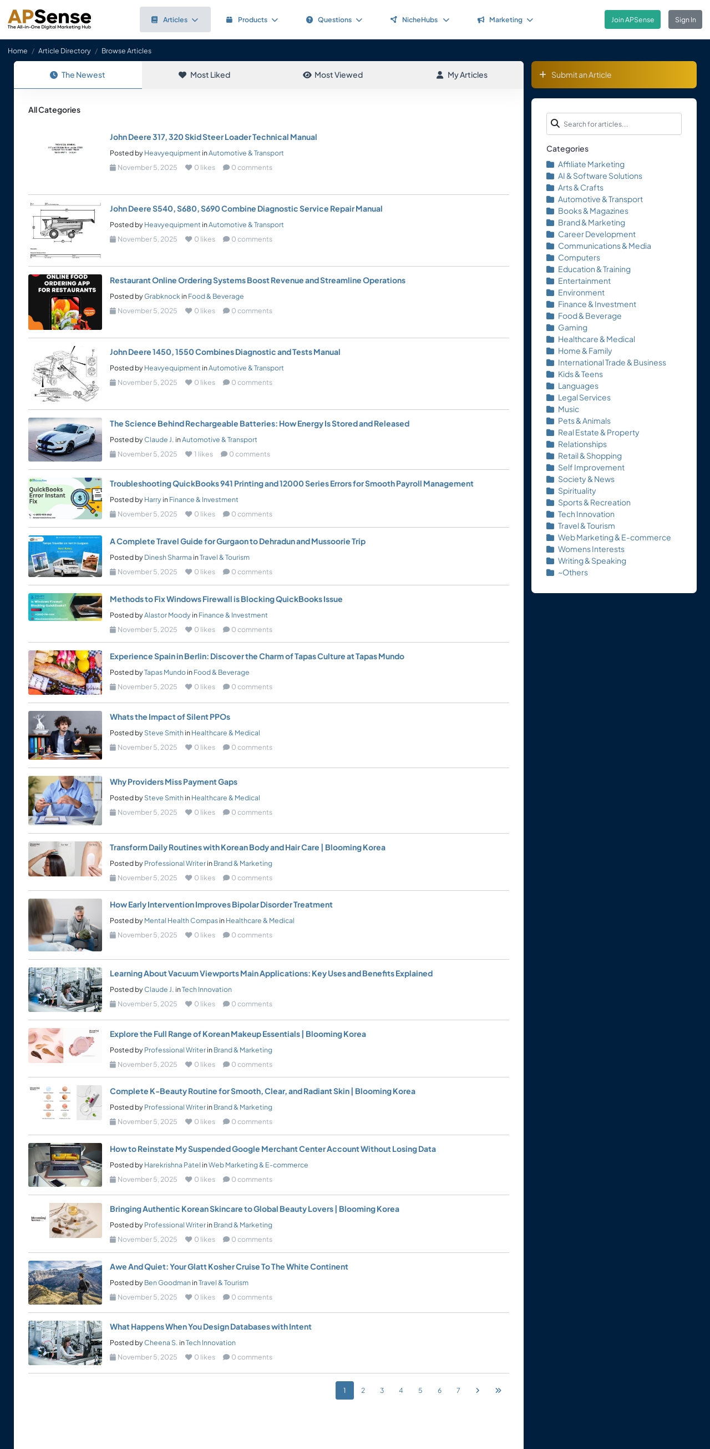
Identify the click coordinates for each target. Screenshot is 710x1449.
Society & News (580, 479)
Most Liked (204, 74)
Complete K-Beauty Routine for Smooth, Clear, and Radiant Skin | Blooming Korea (262, 1091)
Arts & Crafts (575, 187)
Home (18, 50)
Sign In (685, 19)
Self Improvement (585, 467)
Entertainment (578, 280)
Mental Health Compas (181, 920)
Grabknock (162, 296)
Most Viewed (333, 74)
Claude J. (159, 439)
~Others (567, 572)
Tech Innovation (207, 989)
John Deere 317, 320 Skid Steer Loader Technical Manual (213, 137)
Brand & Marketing (243, 863)
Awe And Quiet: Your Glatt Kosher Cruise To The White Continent (229, 1267)
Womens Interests (585, 549)
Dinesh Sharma (168, 557)
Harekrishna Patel (172, 1165)
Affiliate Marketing (585, 164)
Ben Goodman (167, 1282)
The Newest (77, 74)
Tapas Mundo (165, 672)
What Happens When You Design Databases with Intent (211, 1327)
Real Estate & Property (593, 432)
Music (562, 409)
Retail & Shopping (584, 455)
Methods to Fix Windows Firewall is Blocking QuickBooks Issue (226, 599)
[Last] (498, 1391)
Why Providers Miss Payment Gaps (173, 782)
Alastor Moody (167, 615)
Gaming (566, 327)
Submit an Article (575, 74)
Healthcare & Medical (225, 733)
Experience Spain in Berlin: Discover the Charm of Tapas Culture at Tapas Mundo (257, 656)
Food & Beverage (216, 296)
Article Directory (64, 50)
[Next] (478, 1391)
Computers (573, 257)
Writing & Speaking (586, 560)
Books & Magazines (587, 210)
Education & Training (588, 269)
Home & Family (579, 350)
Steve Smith (164, 733)
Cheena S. (161, 1342)
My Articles (462, 74)
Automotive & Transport (246, 153)
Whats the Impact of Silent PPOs (170, 717)
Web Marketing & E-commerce (258, 1165)
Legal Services (578, 397)
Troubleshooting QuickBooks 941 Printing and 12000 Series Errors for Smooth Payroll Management (292, 484)
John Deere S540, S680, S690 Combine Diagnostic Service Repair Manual (246, 209)
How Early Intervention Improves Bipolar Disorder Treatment (221, 905)
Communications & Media (598, 245)
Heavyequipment (172, 153)
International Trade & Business (606, 362)
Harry (152, 499)
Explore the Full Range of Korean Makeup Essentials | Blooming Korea (238, 1034)
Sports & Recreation (588, 502)
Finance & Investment (204, 499)
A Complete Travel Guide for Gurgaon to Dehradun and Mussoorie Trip (238, 541)
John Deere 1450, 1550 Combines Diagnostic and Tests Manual (225, 352)
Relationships (576, 444)
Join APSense (633, 19)
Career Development (591, 234)
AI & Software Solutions (594, 176)
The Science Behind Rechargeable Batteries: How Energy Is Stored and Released (259, 424)
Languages (572, 385)
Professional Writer (175, 863)
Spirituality (571, 490)
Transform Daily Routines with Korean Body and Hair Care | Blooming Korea (248, 848)
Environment (575, 292)
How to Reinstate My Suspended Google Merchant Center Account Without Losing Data (273, 1149)
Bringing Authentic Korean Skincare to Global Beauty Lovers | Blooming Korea (254, 1209)
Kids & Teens (574, 374)
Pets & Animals (578, 420)
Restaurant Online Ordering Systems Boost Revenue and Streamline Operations (257, 280)
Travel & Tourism (225, 557)
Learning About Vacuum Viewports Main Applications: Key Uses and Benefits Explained (271, 974)
